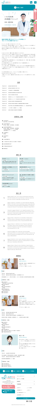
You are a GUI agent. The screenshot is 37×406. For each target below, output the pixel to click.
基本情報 (7, 371)
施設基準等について (20, 394)
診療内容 (18, 381)
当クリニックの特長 (29, 371)
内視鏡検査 (19, 384)
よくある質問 (29, 387)
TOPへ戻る (25, 398)
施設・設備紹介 (17, 371)
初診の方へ (19, 387)
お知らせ (28, 390)
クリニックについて (20, 376)
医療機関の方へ (19, 390)
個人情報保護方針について (21, 392)
